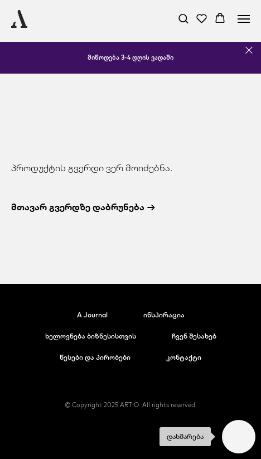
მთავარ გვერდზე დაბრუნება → (83, 206)
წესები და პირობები (95, 357)
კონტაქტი (183, 357)
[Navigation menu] (244, 19)
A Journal (92, 315)
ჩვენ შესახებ (194, 336)
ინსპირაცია (164, 315)
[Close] (249, 50)
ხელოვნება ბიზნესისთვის (90, 336)
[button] (183, 18)
